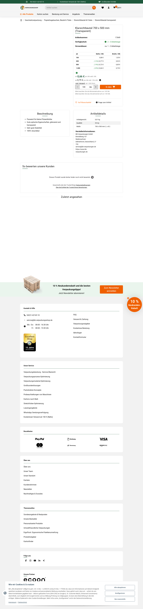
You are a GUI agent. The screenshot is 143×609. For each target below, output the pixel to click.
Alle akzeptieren (120, 587)
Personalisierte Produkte (33, 523)
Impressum (12, 602)
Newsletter (28, 489)
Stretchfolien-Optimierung (34, 403)
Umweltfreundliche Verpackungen (37, 528)
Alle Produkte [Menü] (26, 14)
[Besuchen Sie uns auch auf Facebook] (26, 561)
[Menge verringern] (77, 87)
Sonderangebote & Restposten (35, 514)
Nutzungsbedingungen (83, 185)
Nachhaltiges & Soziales (33, 494)
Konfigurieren (120, 593)
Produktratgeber (30, 537)
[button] (109, 8)
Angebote (76, 14)
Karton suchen (42, 14)
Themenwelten (89, 14)
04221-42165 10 (33, 315)
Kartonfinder (28, 541)
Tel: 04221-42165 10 (37, 2)
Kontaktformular (79, 337)
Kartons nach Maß (31, 399)
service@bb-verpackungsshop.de (39, 320)
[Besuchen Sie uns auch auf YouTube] (35, 561)
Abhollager (77, 333)
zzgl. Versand (80, 83)
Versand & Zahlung (80, 319)
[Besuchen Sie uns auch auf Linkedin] (39, 561)
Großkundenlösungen (32, 385)
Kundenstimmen (30, 485)
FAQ (74, 315)
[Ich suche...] (69, 7)
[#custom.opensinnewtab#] (30, 342)
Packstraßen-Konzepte (32, 390)
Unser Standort (29, 476)
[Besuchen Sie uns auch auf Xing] (44, 561)
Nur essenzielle (119, 599)
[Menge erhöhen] (95, 87)
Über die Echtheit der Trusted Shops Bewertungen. (71, 187)
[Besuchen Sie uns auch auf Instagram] (30, 561)
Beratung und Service (60, 14)
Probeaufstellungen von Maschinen (37, 394)
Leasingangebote (30, 408)
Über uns (27, 467)
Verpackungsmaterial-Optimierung (37, 381)
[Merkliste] (102, 8)
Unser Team (28, 471)
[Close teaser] (128, 298)
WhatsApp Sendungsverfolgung (36, 412)
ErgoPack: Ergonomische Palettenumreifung (41, 532)
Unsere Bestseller (30, 519)
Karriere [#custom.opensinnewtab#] (27, 480)
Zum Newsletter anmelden (111, 289)
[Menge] (84, 87)
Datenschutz (22, 602)
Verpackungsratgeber (81, 324)
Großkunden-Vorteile (107, 2)
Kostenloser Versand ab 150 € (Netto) (38, 417)
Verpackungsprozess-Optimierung (37, 377)
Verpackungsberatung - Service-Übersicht (40, 372)
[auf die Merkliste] (84, 102)
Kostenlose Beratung (81, 328)
